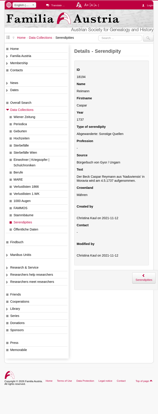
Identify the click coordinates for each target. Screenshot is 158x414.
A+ (86, 5)
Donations (17, 323)
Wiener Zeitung (24, 117)
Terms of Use (64, 380)
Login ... (150, 5)
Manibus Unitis (20, 255)
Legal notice (105, 380)
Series (14, 316)
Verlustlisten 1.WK (27, 194)
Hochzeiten (22, 138)
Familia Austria (20, 56)
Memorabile (18, 350)
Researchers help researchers (31, 274)
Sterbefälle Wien (25, 152)
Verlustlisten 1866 (26, 186)
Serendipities (23, 222)
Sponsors (17, 330)
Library (15, 308)
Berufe (18, 172)
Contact (121, 380)
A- (96, 5)
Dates (14, 90)
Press (14, 343)
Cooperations (19, 301)
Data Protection (85, 380)
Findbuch (16, 242)
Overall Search (20, 102)
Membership (19, 63)
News (14, 83)
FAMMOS (20, 208)
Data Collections (22, 110)
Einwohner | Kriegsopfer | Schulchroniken (31, 162)
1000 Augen (22, 201)
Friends (15, 294)
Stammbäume (24, 215)
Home (14, 49)
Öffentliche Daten (26, 229)
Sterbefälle (21, 145)
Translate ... (57, 5)
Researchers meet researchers (32, 281)
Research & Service (24, 267)
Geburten (20, 131)
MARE (18, 179)
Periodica (20, 124)
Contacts (16, 70)
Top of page (144, 380)
